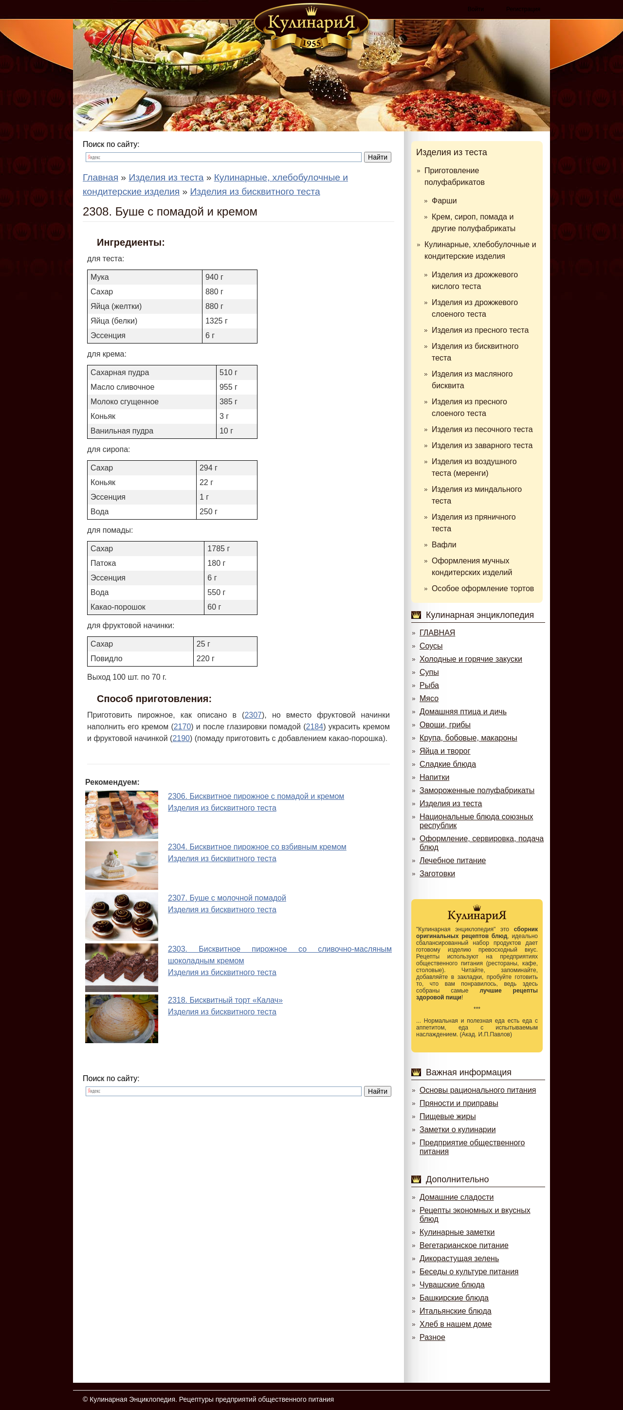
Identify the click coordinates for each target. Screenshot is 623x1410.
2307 (253, 715)
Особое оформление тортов (483, 588)
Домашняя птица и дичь (463, 711)
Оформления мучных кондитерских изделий (472, 567)
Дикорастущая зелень (459, 1258)
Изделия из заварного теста (482, 445)
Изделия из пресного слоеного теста (469, 407)
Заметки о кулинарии (458, 1129)
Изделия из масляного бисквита (472, 380)
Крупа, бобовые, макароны (468, 738)
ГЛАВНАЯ (437, 633)
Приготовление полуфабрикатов (454, 176)
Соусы (431, 646)
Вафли (444, 545)
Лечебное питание (453, 860)
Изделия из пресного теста (480, 330)
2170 (182, 727)
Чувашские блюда (452, 1285)
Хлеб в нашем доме (456, 1324)
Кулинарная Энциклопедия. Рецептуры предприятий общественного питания (212, 1399)
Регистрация (523, 9)
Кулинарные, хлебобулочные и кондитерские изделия (480, 250)
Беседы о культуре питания (469, 1271)
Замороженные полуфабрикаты (477, 790)
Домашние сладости (457, 1197)
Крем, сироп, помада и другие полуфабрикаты (473, 223)
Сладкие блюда (448, 764)
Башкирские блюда (454, 1298)
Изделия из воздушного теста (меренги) (474, 467)
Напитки (434, 777)
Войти (476, 9)
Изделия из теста (451, 152)
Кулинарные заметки (457, 1232)
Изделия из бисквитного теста (475, 352)
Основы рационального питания (478, 1090)
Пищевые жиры (448, 1116)
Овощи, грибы (445, 725)
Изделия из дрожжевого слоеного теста (475, 308)
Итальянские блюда (456, 1311)
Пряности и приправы (459, 1103)
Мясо (429, 698)
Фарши (444, 201)
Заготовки (437, 873)
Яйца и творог (445, 751)
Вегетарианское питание (464, 1245)
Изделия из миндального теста (477, 495)
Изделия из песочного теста (482, 429)
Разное (432, 1337)
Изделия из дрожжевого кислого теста (475, 280)
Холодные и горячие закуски (471, 659)
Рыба (429, 685)
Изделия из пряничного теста (474, 523)
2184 (315, 727)
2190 (181, 738)
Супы (429, 672)
